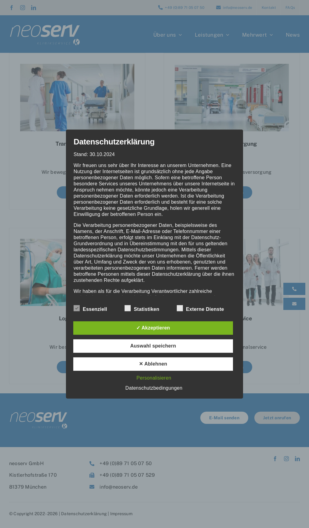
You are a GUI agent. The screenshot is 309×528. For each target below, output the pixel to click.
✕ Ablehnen (153, 363)
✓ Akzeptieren (153, 327)
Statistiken (142, 308)
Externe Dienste (200, 308)
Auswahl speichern (153, 345)
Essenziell (90, 308)
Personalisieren (153, 378)
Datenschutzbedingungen (154, 388)
